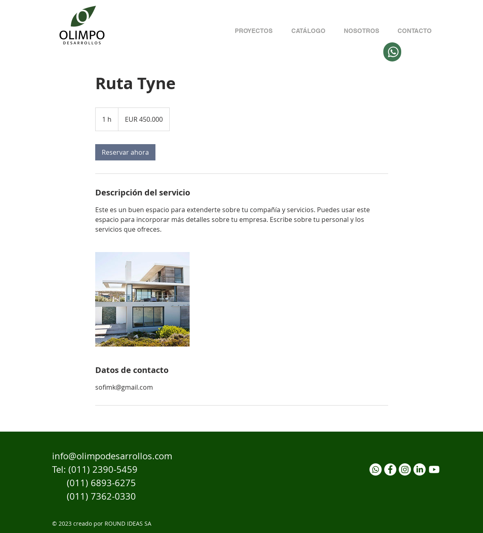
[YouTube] (434, 469)
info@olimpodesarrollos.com (112, 456)
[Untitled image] (142, 299)
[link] (125, 152)
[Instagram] (405, 469)
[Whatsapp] (375, 469)
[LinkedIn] (419, 469)
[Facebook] (390, 469)
